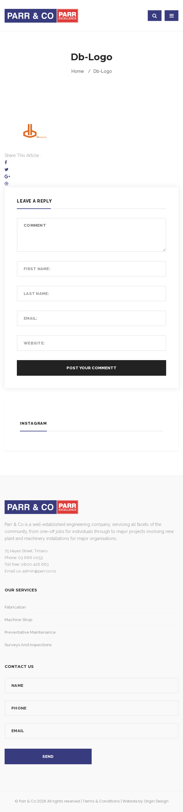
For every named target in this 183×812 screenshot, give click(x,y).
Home (77, 71)
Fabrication (15, 607)
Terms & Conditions (101, 801)
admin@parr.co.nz (39, 571)
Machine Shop (18, 619)
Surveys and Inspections (28, 645)
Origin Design (156, 801)
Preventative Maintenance (30, 632)
